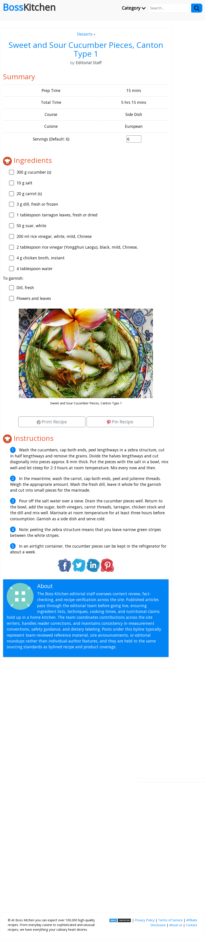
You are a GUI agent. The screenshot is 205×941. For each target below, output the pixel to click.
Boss (29, 7)
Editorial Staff (71, 586)
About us (175, 925)
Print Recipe (52, 422)
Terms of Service (170, 920)
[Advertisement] (86, 719)
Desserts (85, 34)
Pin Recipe (120, 422)
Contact (191, 925)
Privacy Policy (144, 920)
